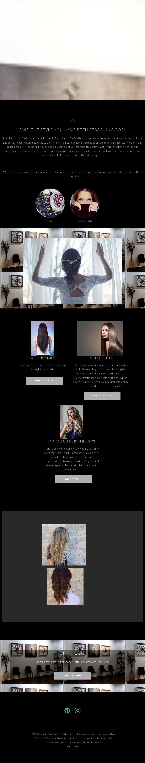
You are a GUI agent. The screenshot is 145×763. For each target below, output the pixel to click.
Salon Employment (72, 742)
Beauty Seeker (94, 742)
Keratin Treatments (42, 358)
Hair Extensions (100, 358)
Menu (135, 6)
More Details (44, 380)
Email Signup (72, 675)
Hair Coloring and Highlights (71, 441)
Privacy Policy (73, 746)
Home (120, 6)
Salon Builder (53, 742)
